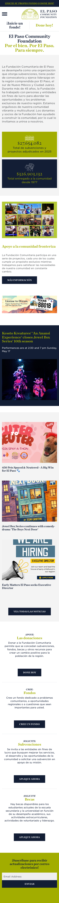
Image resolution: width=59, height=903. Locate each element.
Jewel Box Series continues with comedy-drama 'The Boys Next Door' (28, 527)
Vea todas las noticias (30, 611)
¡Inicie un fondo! (15, 25)
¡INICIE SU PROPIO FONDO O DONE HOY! (29, 3)
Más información (19, 280)
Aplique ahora (29, 779)
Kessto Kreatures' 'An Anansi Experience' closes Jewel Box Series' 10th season (26, 337)
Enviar (29, 884)
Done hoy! (44, 25)
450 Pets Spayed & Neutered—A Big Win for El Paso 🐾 (28, 469)
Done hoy (29, 672)
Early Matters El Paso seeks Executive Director (26, 586)
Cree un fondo (29, 724)
